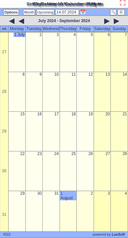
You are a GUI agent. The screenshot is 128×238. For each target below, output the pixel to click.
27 (4, 52)
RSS (7, 234)
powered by (109, 234)
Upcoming (45, 12)
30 (4, 171)
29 (4, 131)
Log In (95, 3)
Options (11, 12)
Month (29, 12)
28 (4, 91)
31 (4, 214)
